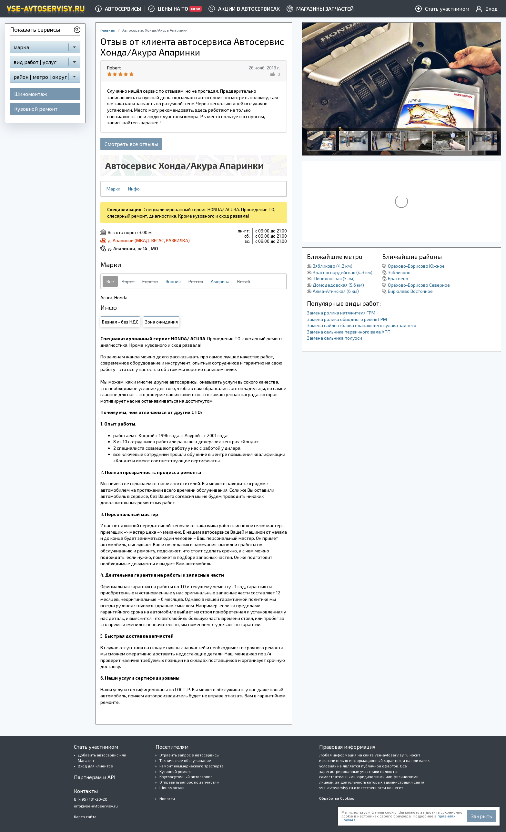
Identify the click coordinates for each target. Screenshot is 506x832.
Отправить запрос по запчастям (189, 782)
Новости (167, 798)
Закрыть (481, 816)
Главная (107, 30)
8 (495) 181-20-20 (90, 799)
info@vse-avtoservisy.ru (96, 806)
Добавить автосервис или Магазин (102, 758)
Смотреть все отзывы (131, 144)
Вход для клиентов (95, 766)
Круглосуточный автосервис (185, 776)
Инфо (134, 188)
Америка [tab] (220, 281)
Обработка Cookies (336, 798)
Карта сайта (85, 816)
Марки (113, 188)
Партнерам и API (95, 777)
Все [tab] (110, 281)
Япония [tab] (173, 281)
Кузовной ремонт (35, 109)
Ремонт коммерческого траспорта (191, 766)
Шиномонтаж (30, 94)
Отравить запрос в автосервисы (189, 755)
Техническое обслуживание (185, 760)
